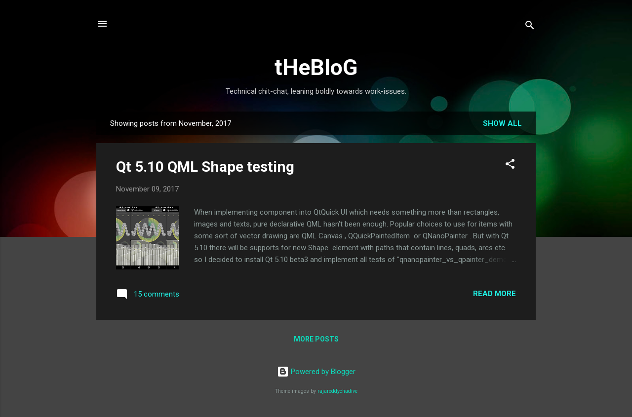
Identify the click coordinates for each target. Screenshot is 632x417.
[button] (510, 165)
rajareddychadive (337, 391)
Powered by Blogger (316, 371)
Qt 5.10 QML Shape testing (205, 166)
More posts (316, 339)
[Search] (530, 27)
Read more (494, 293)
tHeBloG (316, 67)
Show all (502, 123)
